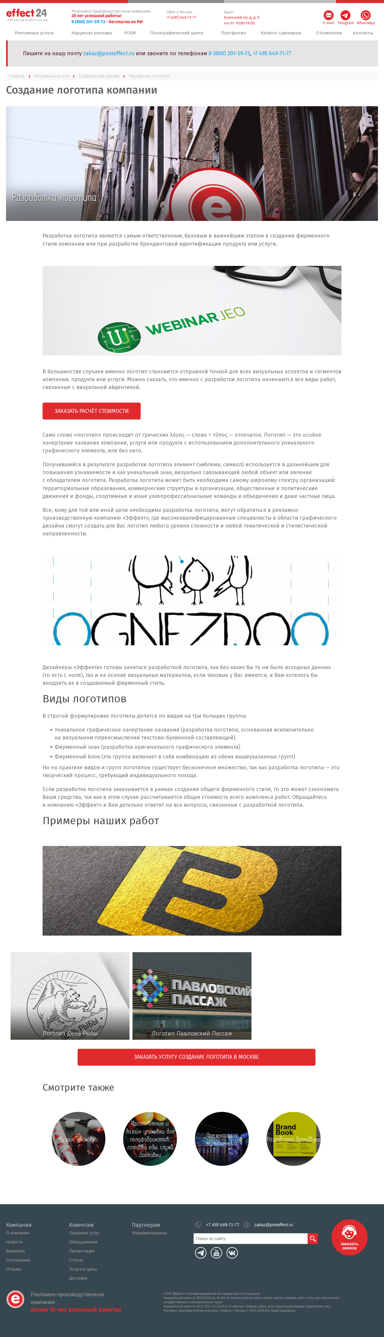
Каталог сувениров (280, 34)
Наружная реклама (91, 34)
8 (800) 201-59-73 (88, 21)
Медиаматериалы (149, 1232)
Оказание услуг (84, 1232)
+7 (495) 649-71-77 (181, 17)
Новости (14, 1242)
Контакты (363, 34)
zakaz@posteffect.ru (108, 57)
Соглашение (18, 1260)
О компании (17, 1232)
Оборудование (83, 1242)
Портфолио (233, 34)
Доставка (78, 1278)
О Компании (328, 34)
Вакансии (15, 1251)
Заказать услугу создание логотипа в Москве (196, 1060)
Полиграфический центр (178, 34)
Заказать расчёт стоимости (92, 414)
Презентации (82, 1251)
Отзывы (13, 1269)
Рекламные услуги (34, 34)
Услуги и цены (83, 1269)
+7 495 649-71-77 (272, 57)
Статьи (76, 1260)
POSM (131, 34)
